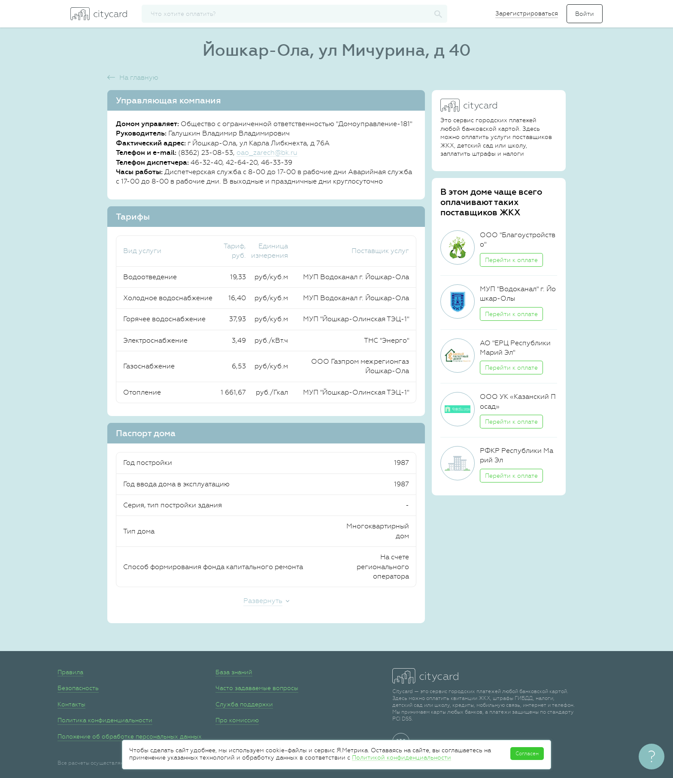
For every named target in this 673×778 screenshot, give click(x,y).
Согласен (527, 754)
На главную (138, 77)
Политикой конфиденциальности (401, 757)
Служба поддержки (244, 704)
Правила (70, 672)
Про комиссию (237, 720)
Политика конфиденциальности (105, 720)
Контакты (71, 704)
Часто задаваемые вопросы (256, 688)
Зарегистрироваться (526, 13)
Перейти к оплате (511, 259)
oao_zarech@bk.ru (266, 152)
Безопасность (78, 688)
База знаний (233, 672)
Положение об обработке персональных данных (130, 736)
